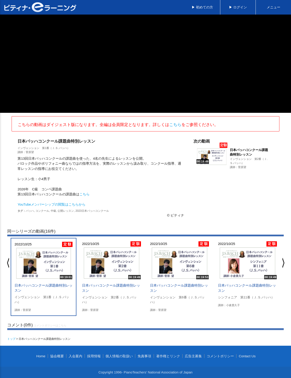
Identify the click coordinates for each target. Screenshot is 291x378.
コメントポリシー (220, 356)
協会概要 (57, 356)
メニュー (273, 7)
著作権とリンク (168, 356)
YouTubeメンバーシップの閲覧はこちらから (51, 204)
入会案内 (75, 356)
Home (40, 356)
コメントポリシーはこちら (50, 325)
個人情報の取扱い (119, 356)
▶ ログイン (238, 7)
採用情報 (94, 356)
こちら (175, 124)
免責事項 (144, 356)
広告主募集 (193, 356)
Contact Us (247, 356)
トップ (11, 338)
